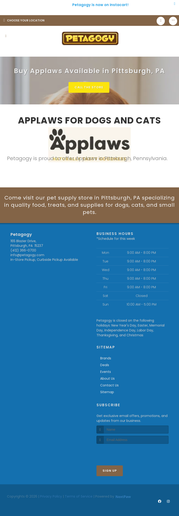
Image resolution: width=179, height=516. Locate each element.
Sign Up (110, 470)
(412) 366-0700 (23, 250)
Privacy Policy (51, 496)
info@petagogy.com (27, 255)
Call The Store (89, 87)
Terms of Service (79, 496)
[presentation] (121, 452)
